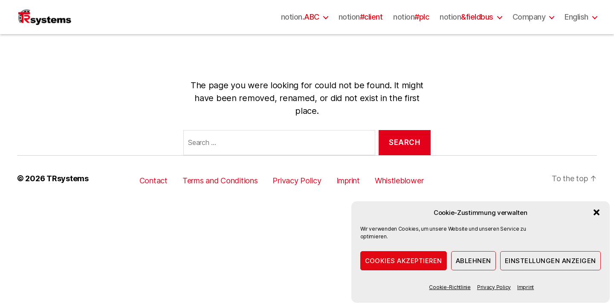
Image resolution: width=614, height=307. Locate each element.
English (576, 27)
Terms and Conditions (220, 201)
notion (361, 27)
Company (529, 27)
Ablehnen (473, 261)
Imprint (525, 287)
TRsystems (67, 199)
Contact (153, 201)
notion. (300, 27)
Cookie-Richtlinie (449, 287)
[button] (596, 212)
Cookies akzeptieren (404, 261)
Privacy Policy (494, 287)
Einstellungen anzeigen (550, 261)
